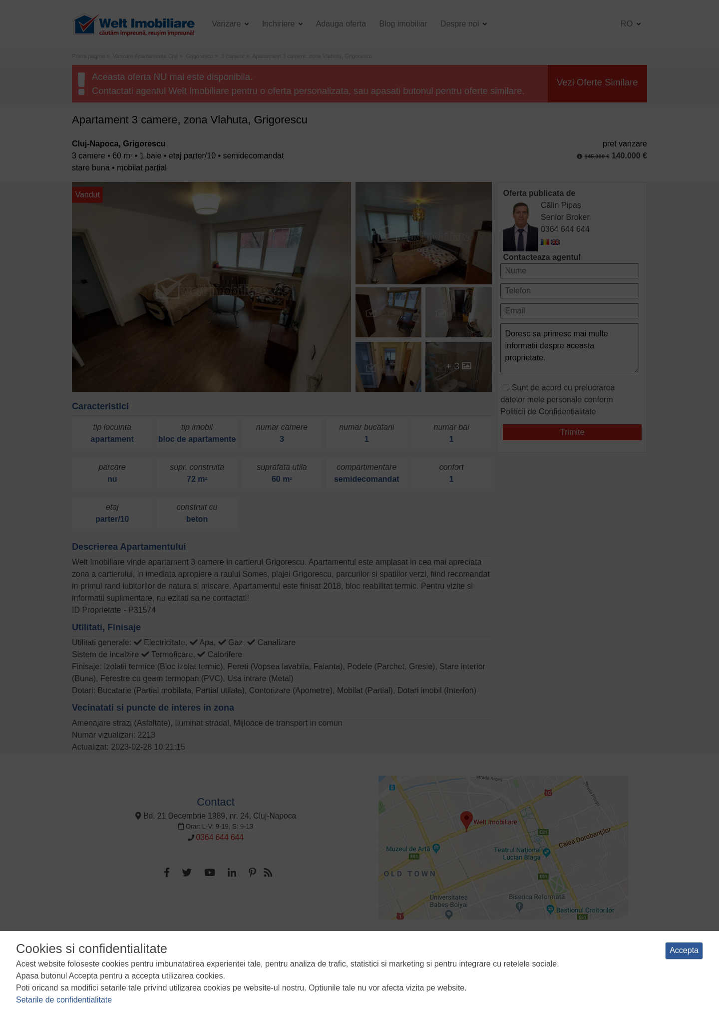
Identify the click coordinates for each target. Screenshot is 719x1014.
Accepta (684, 950)
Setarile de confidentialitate (64, 1000)
